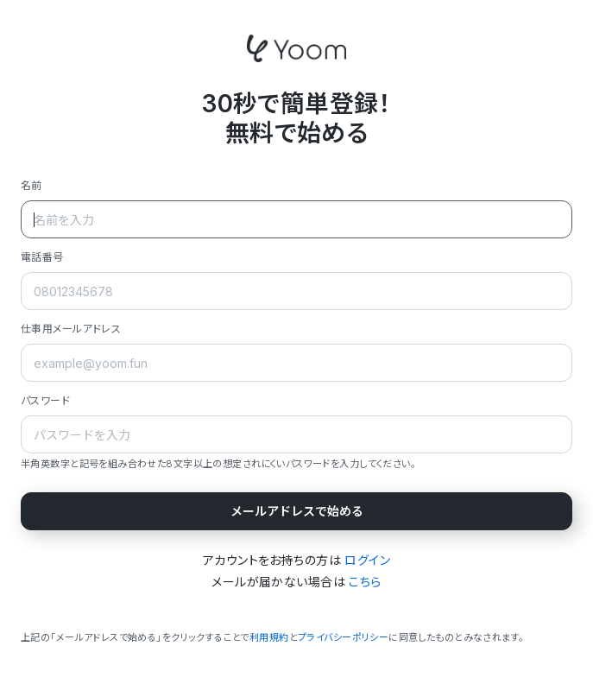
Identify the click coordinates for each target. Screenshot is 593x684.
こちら (365, 581)
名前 (31, 185)
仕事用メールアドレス (71, 328)
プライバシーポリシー (343, 637)
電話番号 (42, 256)
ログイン (367, 560)
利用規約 (269, 637)
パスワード (45, 400)
